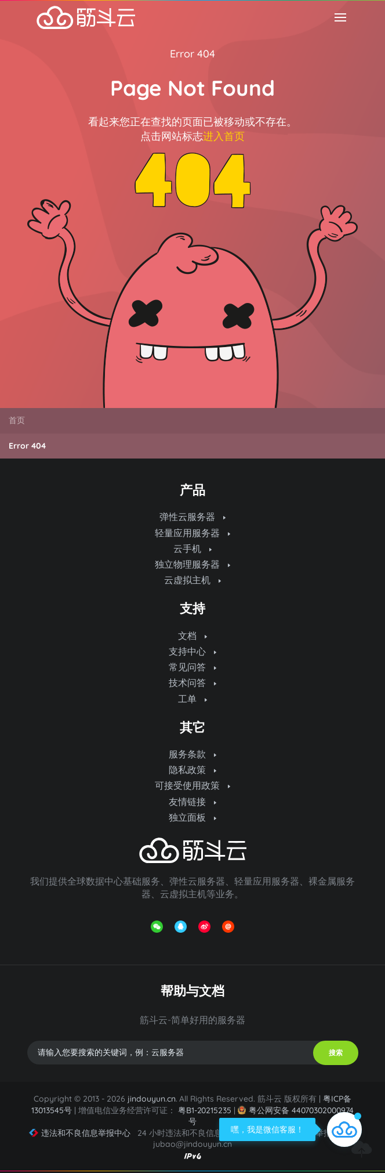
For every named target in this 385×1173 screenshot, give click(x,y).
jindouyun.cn (152, 1098)
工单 (192, 699)
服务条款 (192, 754)
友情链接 (192, 801)
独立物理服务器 (192, 564)
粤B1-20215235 (205, 1110)
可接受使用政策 (192, 785)
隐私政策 (192, 769)
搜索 (336, 1052)
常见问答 (192, 667)
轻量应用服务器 (192, 533)
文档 (192, 635)
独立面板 (192, 817)
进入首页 (224, 136)
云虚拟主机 (192, 580)
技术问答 (192, 682)
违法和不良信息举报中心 (79, 1133)
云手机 (192, 548)
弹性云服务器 (192, 516)
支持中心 (192, 651)
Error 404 (192, 53)
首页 (17, 420)
